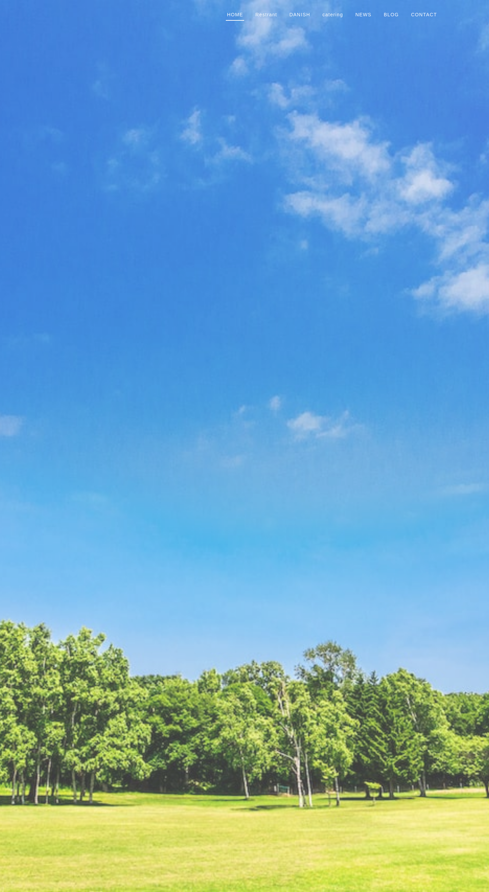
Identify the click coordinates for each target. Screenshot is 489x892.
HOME (235, 14)
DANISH (299, 14)
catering (332, 14)
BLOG (391, 14)
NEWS (363, 14)
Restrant (266, 14)
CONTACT (424, 14)
